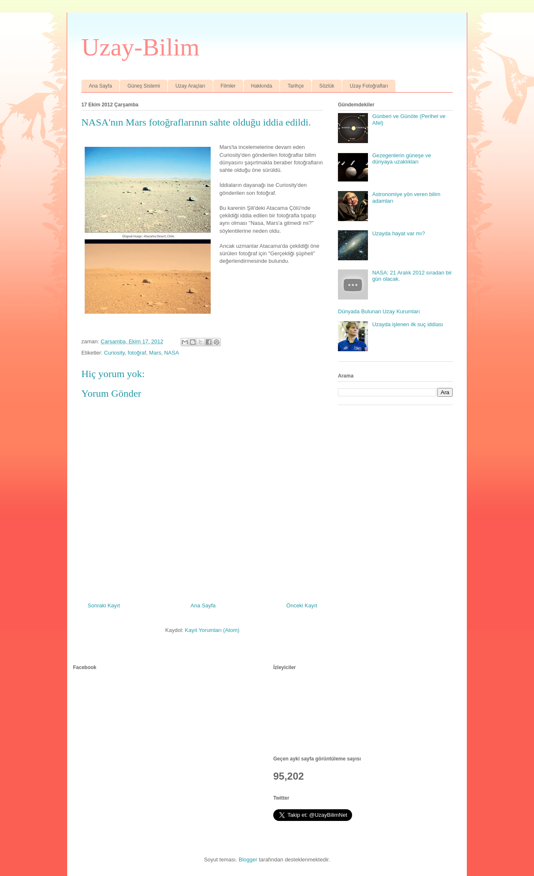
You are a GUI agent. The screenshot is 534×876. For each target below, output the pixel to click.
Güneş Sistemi (143, 86)
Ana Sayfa (100, 86)
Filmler (228, 86)
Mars (155, 353)
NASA (171, 353)
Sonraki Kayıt (104, 605)
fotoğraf (137, 353)
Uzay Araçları (190, 86)
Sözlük (326, 86)
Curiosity (114, 353)
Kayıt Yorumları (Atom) (212, 630)
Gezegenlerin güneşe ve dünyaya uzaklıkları (401, 158)
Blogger (248, 859)
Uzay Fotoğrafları (369, 86)
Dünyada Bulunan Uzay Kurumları (379, 311)
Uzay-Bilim (140, 47)
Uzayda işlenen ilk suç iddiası (407, 324)
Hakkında (261, 86)
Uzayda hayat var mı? (398, 233)
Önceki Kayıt (301, 605)
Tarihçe (295, 86)
